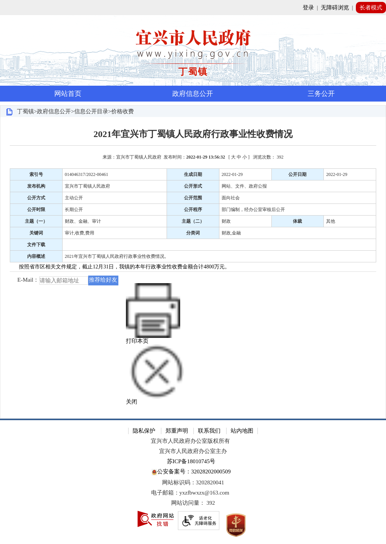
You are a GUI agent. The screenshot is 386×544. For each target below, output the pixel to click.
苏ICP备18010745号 (191, 461)
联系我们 (209, 431)
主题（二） (193, 221)
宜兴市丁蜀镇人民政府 (87, 186)
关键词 (36, 233)
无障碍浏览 (335, 8)
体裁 (297, 221)
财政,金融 (231, 233)
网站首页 (67, 93)
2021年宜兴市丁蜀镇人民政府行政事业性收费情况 (193, 134)
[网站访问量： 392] (193, 503)
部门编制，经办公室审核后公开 (253, 209)
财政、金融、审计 (83, 221)
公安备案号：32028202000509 (191, 472)
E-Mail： (28, 280)
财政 (226, 221)
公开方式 (36, 197)
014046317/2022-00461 (86, 174)
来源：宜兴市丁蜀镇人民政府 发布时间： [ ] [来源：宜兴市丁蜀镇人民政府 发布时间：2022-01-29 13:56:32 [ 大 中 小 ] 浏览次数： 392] (193, 157)
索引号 (36, 174)
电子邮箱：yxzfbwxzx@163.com (190, 493)
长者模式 (371, 8)
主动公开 (74, 197)
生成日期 (193, 174)
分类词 (193, 233)
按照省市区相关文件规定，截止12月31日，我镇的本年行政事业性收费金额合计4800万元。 (124, 267)
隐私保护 (144, 431)
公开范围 (193, 197)
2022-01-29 (232, 174)
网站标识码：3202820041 (193, 482)
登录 (308, 8)
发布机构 (36, 186)
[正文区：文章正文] (193, 267)
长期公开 (74, 209)
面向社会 (231, 197)
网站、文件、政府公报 (244, 186)
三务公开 (321, 93)
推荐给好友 (103, 280)
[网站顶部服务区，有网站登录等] (193, 7)
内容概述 (36, 256)
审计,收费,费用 (79, 233)
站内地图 (242, 431)
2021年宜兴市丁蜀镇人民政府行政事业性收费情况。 (117, 256)
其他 (330, 221)
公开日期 (297, 174)
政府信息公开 (192, 93)
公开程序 (193, 209)
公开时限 (36, 209)
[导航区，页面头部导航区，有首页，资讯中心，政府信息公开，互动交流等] (193, 94)
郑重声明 (176, 431)
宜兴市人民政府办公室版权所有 (190, 441)
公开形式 (193, 186)
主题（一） (36, 221)
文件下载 (36, 244)
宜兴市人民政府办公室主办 (193, 451)
